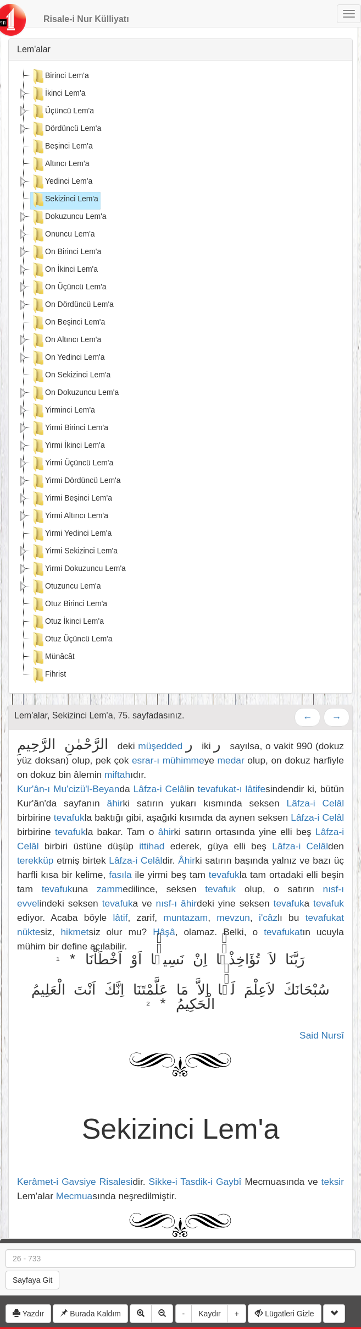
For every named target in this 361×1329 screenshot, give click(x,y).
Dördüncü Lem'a (66, 129)
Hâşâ (164, 931)
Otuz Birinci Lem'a (69, 604)
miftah (117, 774)
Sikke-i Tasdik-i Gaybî (197, 1181)
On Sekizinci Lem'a (70, 375)
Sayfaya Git (32, 1280)
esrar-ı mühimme (168, 760)
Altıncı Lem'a (60, 164)
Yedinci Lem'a (61, 182)
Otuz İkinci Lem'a (67, 622)
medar (231, 760)
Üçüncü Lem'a (62, 111)
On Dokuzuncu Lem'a (75, 393)
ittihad (151, 846)
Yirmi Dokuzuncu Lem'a (78, 569)
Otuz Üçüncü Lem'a (72, 639)
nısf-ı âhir (176, 903)
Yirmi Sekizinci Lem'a (74, 551)
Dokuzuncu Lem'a (69, 217)
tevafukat (325, 917)
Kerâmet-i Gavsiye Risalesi (74, 1181)
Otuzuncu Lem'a (66, 587)
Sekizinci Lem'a (64, 199)
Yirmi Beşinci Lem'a (71, 499)
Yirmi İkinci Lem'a (68, 446)
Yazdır (28, 1313)
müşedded (160, 745)
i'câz (268, 917)
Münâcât (53, 657)
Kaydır (209, 1313)
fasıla (120, 874)
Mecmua (74, 1195)
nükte (28, 931)
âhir (115, 803)
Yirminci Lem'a (63, 411)
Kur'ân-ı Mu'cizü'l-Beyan (68, 788)
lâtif (120, 917)
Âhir (186, 860)
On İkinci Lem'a (64, 270)
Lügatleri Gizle (284, 1313)
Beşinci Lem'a (62, 147)
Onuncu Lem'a (63, 235)
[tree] (180, 377)
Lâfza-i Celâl (160, 788)
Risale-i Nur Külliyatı (86, 19)
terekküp (35, 860)
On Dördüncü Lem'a (72, 305)
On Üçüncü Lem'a (69, 287)
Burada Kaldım (90, 1313)
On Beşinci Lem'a (68, 323)
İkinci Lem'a (58, 94)
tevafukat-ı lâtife (231, 788)
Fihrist (48, 675)
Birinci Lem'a (60, 76)
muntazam (185, 917)
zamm (110, 888)
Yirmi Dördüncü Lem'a (76, 481)
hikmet (74, 931)
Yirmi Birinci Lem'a (69, 428)
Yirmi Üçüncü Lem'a (72, 463)
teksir (332, 1181)
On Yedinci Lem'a (68, 358)
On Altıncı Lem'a (66, 340)
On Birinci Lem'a (66, 252)
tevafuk (69, 817)
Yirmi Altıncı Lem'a (69, 516)
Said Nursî (321, 1035)
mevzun (233, 917)
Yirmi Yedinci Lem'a (71, 534)
